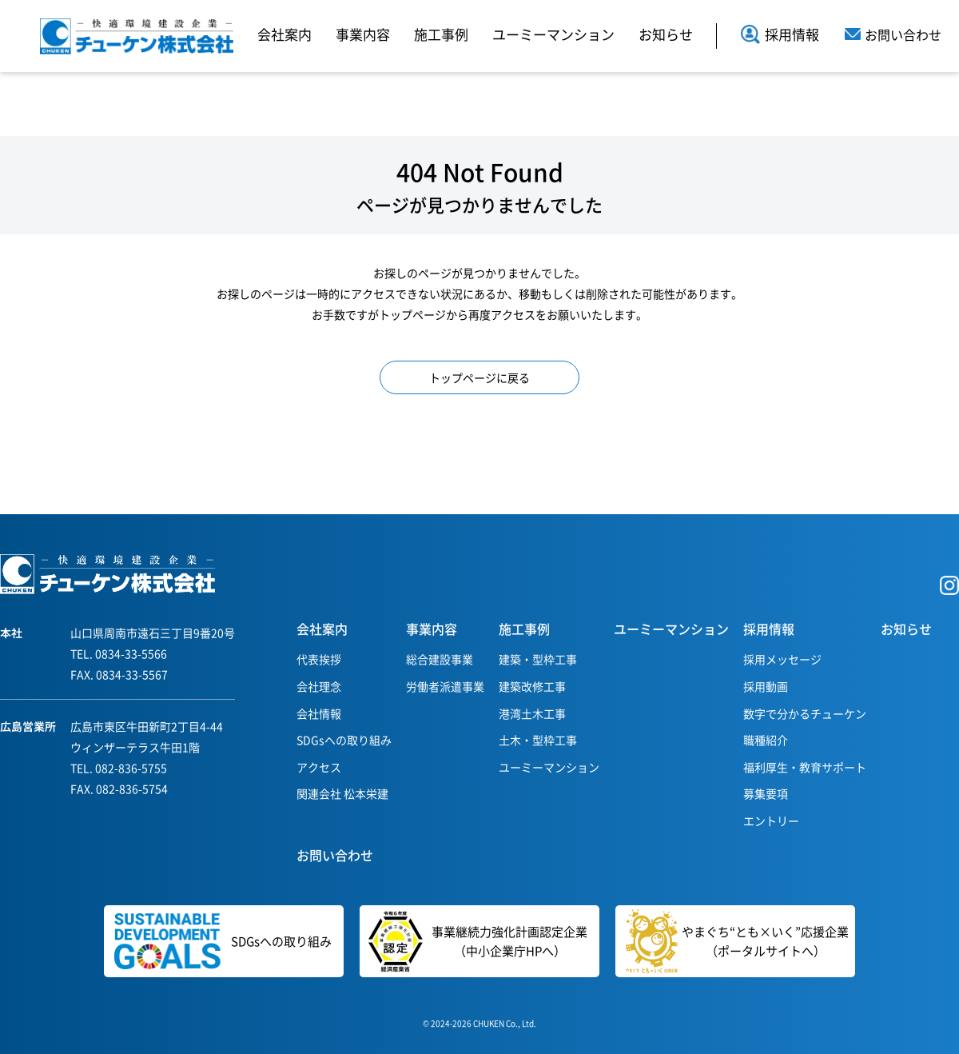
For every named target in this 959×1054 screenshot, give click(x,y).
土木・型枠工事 (538, 740)
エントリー (771, 820)
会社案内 (284, 34)
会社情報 (318, 713)
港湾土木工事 (532, 713)
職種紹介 (765, 740)
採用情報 (780, 34)
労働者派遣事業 (445, 686)
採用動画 (765, 686)
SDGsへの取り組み (344, 740)
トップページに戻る (479, 377)
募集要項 (765, 793)
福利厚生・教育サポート (804, 767)
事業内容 (363, 34)
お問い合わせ (334, 854)
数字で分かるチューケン (804, 713)
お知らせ (666, 34)
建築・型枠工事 (538, 659)
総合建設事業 (439, 659)
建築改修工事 (532, 686)
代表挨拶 (318, 659)
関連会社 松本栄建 (342, 793)
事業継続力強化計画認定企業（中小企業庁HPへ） (473, 941)
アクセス (318, 767)
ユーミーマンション (553, 34)
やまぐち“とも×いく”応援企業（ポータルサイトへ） (737, 941)
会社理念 (318, 686)
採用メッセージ (782, 659)
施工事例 (441, 34)
